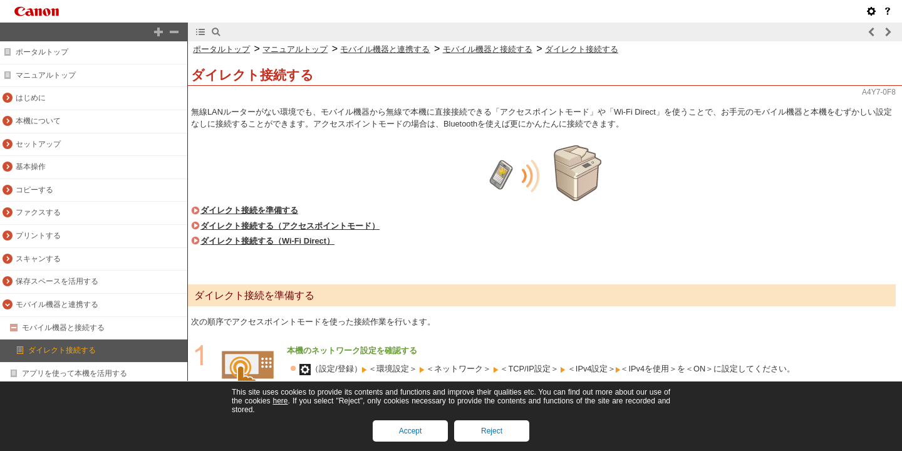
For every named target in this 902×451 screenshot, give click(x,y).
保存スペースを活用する (57, 281)
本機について (38, 121)
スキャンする (38, 258)
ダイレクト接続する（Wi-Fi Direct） (267, 241)
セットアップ (38, 144)
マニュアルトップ (46, 75)
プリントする (38, 235)
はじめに (31, 97)
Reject (491, 431)
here (280, 401)
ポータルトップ (42, 52)
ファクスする (38, 212)
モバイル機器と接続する (63, 327)
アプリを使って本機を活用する (74, 373)
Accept (410, 431)
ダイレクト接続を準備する (249, 210)
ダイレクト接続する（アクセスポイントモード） (290, 226)
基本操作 (31, 166)
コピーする (34, 189)
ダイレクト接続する (62, 350)
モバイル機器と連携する (57, 304)
